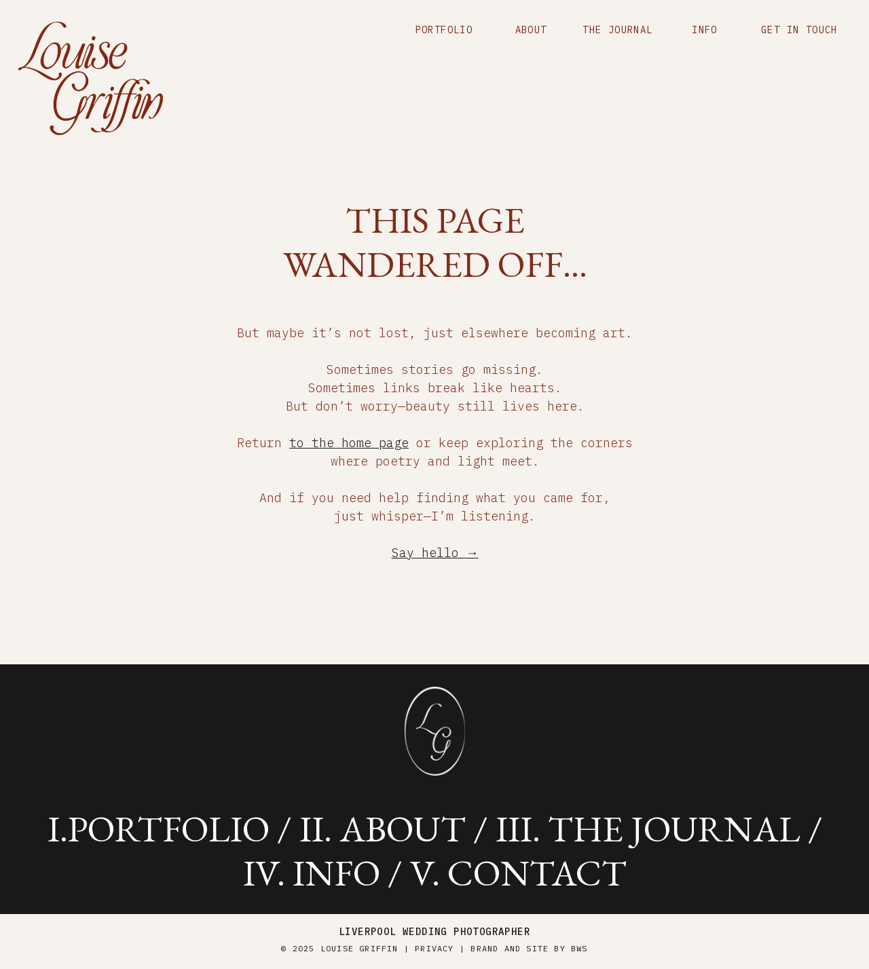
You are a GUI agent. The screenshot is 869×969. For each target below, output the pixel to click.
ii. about (382, 828)
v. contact (518, 872)
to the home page (349, 443)
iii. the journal (648, 828)
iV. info (311, 872)
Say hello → (435, 552)
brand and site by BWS (528, 948)
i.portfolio (159, 828)
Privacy (434, 948)
